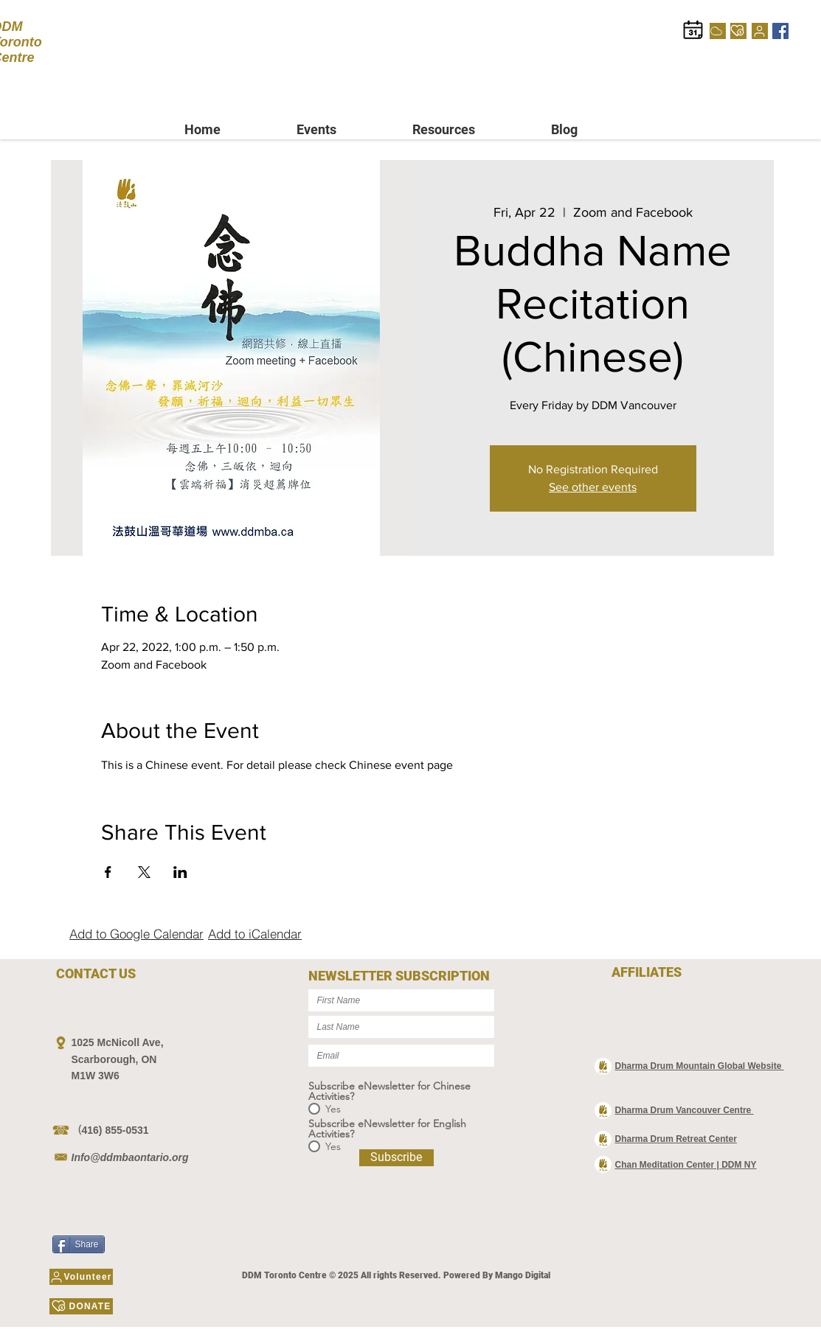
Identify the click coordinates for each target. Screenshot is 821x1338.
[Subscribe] (396, 1157)
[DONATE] (738, 31)
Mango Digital (522, 1275)
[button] (343, 129)
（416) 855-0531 (110, 1130)
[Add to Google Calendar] (137, 933)
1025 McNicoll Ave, (118, 1042)
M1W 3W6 (95, 1075)
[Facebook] (780, 31)
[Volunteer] (760, 31)
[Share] (78, 1244)
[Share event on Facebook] (108, 872)
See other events (593, 487)
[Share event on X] (144, 872)
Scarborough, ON (114, 1059)
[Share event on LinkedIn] (180, 872)
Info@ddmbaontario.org (130, 1157)
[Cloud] (718, 31)
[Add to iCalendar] (255, 933)
